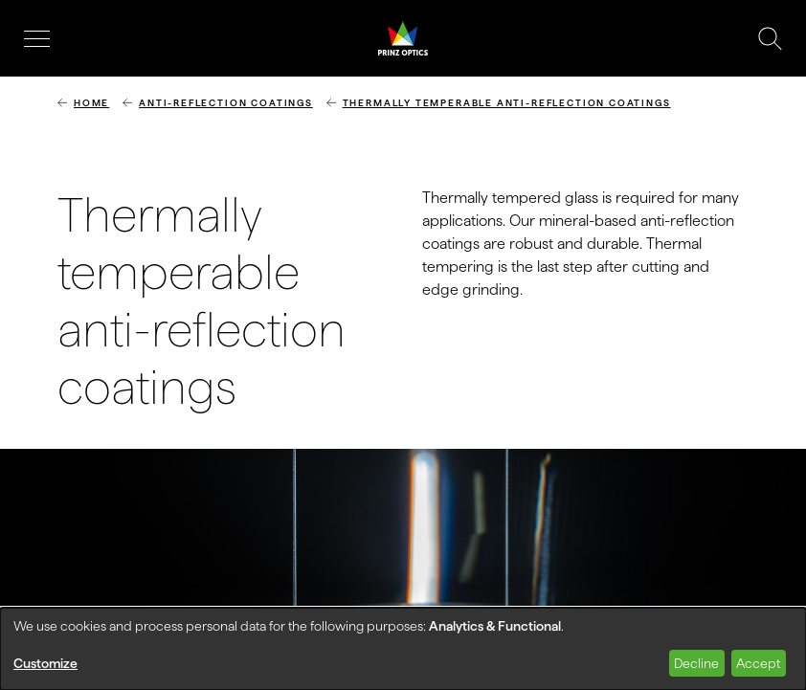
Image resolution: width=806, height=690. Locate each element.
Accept (758, 663)
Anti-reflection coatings (226, 103)
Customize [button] (45, 663)
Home (91, 103)
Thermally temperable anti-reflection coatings (507, 103)
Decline (696, 663)
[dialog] (403, 649)
